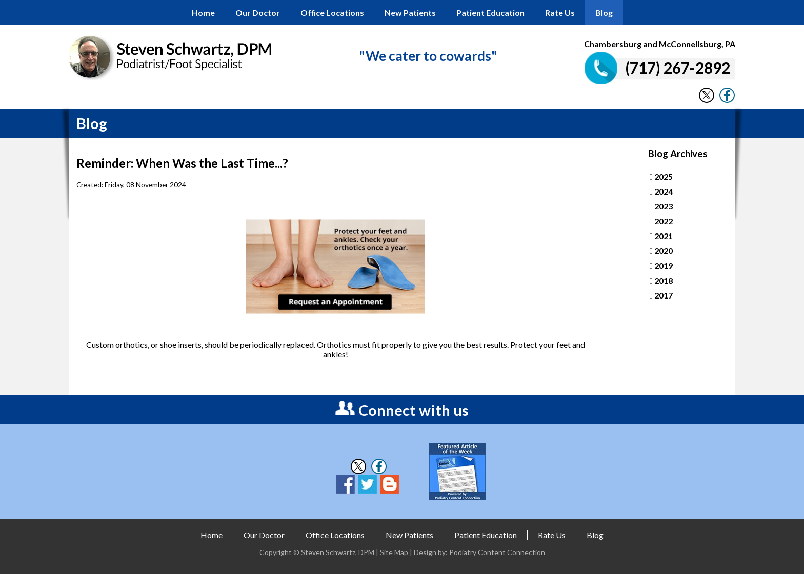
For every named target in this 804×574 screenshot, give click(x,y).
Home (203, 12)
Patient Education (490, 12)
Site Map (394, 552)
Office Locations (332, 12)
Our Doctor (257, 12)
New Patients (410, 12)
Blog (604, 12)
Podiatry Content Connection (497, 552)
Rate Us (560, 12)
